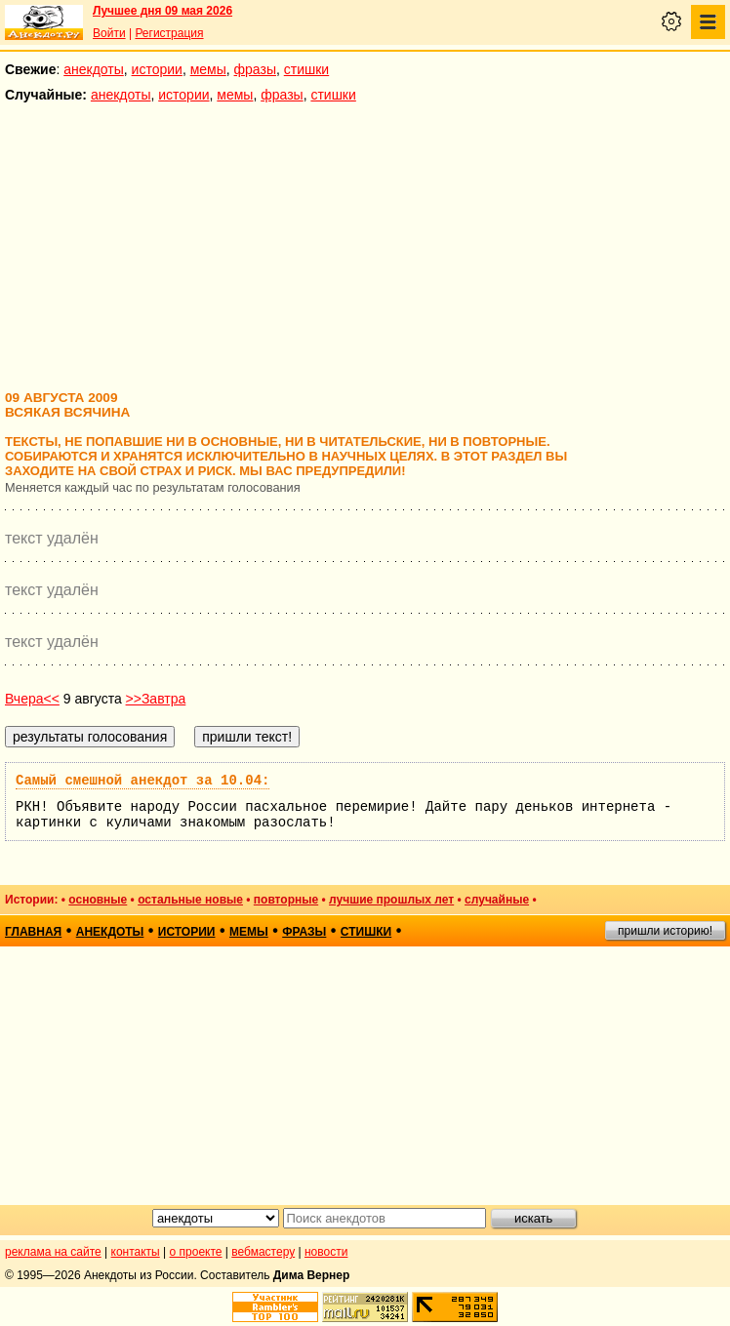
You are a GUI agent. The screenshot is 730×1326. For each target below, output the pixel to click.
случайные (497, 899)
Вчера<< (32, 698)
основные (97, 899)
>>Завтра (156, 698)
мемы (208, 69)
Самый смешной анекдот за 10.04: (142, 780)
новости (325, 1252)
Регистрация (169, 33)
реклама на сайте (53, 1252)
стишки (306, 69)
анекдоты (93, 69)
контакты (135, 1252)
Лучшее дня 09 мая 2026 (162, 11)
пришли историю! (665, 931)
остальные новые (190, 899)
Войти (109, 33)
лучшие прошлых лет (391, 899)
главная (33, 932)
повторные (286, 899)
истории (157, 69)
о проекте (196, 1252)
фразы (255, 69)
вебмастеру (263, 1252)
